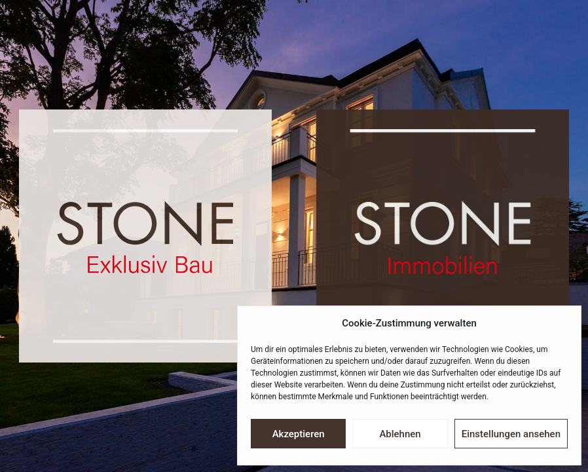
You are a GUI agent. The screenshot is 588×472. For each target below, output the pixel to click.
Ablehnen (399, 434)
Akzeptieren (298, 434)
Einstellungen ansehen (511, 434)
